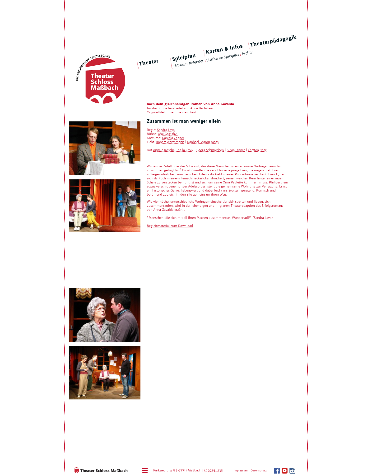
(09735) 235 (213, 470)
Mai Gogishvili (168, 134)
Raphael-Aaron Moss (203, 142)
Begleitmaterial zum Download (170, 226)
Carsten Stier (257, 150)
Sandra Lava (166, 130)
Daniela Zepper (173, 138)
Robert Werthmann (170, 142)
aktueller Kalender (188, 63)
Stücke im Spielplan (222, 57)
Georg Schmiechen (210, 150)
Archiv (247, 53)
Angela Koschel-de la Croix (173, 150)
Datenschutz (259, 470)
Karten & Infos (224, 49)
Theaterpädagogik (273, 41)
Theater (149, 62)
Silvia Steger (236, 150)
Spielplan (184, 57)
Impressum (241, 470)
